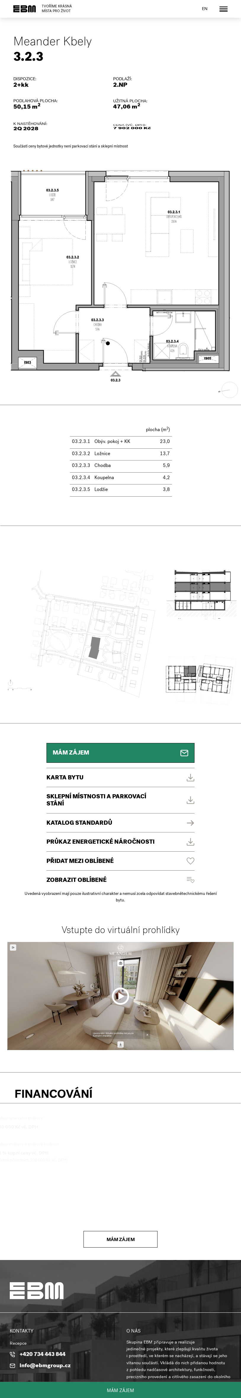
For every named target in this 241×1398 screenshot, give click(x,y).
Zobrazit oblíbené (76, 880)
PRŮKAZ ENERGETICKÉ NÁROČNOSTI (100, 842)
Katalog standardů (79, 823)
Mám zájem (120, 1391)
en (205, 9)
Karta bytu (64, 778)
